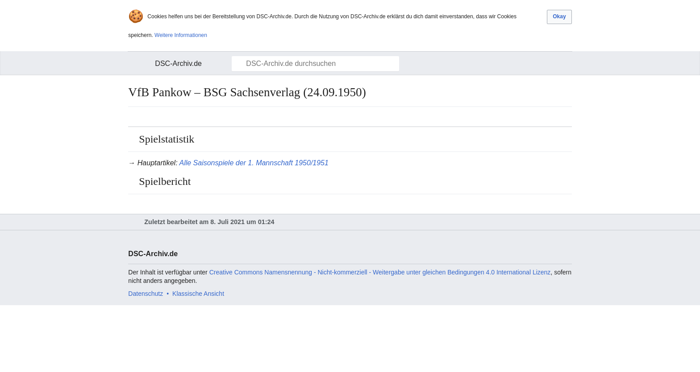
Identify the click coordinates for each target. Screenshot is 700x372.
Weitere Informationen (180, 35)
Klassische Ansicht (198, 293)
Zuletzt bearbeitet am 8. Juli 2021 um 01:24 (209, 221)
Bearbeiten (566, 117)
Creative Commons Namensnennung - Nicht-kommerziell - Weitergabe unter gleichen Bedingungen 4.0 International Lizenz (380, 272)
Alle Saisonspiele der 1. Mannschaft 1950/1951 (253, 163)
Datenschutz (145, 293)
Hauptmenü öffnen (140, 63)
